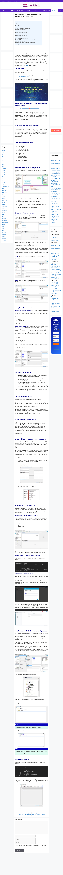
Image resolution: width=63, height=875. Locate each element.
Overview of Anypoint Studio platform (23, 31)
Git (2, 178)
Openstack (4, 210)
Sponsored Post (29, 1)
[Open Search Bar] (60, 10)
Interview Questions (46, 10)
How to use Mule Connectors (21, 32)
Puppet (3, 224)
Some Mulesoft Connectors (20, 29)
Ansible (3, 150)
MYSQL (3, 204)
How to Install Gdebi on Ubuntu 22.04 (56, 311)
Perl (3, 214)
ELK (2, 176)
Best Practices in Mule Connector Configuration (25, 42)
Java (3, 188)
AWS (3, 152)
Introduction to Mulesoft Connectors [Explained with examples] (28, 26)
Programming (21, 10)
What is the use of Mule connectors (22, 28)
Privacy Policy (21, 1)
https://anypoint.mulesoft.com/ (24, 76)
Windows (20, 808)
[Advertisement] (31, 872)
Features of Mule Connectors (21, 35)
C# (2, 160)
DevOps (37, 10)
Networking (4, 206)
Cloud (5, 10)
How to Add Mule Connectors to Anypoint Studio (25, 39)
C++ (3, 162)
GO (2, 180)
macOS (3, 196)
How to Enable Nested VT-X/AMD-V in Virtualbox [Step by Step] (55, 305)
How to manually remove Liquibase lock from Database (55, 168)
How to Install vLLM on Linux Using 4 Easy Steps (55, 200)
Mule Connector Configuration (21, 41)
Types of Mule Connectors (20, 36)
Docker (3, 172)
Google (3, 182)
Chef (3, 164)
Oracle (3, 212)
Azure (3, 154)
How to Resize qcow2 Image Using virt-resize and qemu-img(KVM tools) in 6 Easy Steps (56, 275)
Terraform (4, 238)
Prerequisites (18, 25)
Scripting (30, 10)
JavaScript (4, 190)
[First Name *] (56, 333)
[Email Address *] (56, 340)
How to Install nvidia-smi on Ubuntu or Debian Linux (56, 190)
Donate (35, 1)
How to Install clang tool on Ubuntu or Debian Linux (56, 195)
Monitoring (4, 200)
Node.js (3, 208)
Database (13, 10)
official (26, 65)
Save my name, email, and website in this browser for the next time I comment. (31, 846)
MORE (55, 10)
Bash (3, 156)
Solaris (3, 236)
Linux (3, 194)
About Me (15, 1)
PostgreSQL (4, 218)
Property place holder (19, 44)
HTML (3, 184)
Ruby (3, 230)
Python (3, 226)
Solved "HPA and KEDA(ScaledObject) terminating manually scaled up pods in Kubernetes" (56, 162)
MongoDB (4, 198)
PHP (3, 216)
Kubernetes (4, 192)
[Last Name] (56, 336)
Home (3, 1)
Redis (3, 228)
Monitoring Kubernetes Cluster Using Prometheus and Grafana (38, 813)
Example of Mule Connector (21, 34)
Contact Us (9, 1)
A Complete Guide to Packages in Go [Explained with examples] (24, 813)
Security (4, 234)
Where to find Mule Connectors (21, 38)
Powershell (4, 220)
